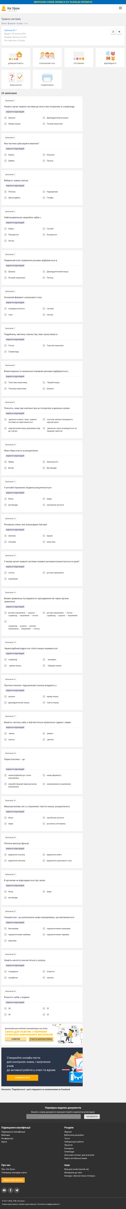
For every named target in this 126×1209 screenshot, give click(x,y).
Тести (67, 1138)
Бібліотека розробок (74, 1135)
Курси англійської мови (75, 1158)
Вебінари (5, 1135)
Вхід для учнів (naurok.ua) (76, 1169)
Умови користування (27, 1204)
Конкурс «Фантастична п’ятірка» (79, 1176)
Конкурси (69, 1148)
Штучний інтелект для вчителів (79, 1155)
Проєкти (68, 1145)
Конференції (7, 1138)
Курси (4, 1142)
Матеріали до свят (73, 1172)
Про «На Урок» (8, 1169)
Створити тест (22, 1078)
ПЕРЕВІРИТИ (92, 1117)
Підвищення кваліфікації (13, 1132)
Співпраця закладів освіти (14, 1172)
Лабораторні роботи (74, 1142)
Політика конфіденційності (49, 1204)
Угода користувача (10, 1204)
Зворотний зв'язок (13, 1180)
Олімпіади (69, 1151)
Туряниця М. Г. (10, 30)
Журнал (68, 1132)
